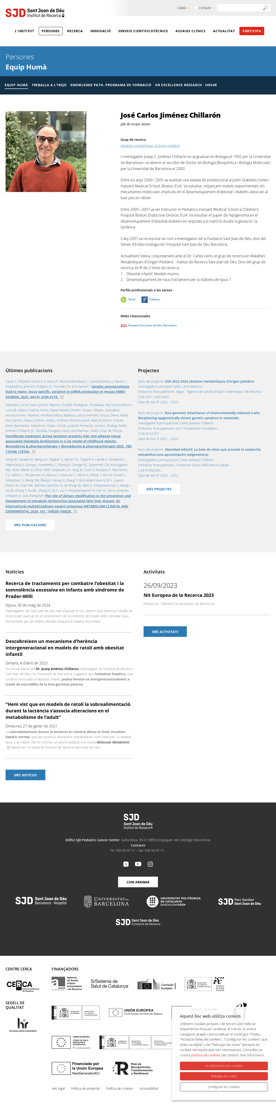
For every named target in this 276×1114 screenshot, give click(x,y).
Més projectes (159, 489)
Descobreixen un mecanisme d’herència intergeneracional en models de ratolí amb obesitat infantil (65, 647)
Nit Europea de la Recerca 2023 (179, 595)
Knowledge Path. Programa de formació (110, 85)
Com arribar (138, 882)
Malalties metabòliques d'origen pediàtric (150, 145)
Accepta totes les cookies (224, 1066)
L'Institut (24, 31)
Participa (251, 31)
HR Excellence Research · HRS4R (186, 85)
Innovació (100, 31)
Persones (51, 31)
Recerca (75, 31)
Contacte (205, 8)
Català (181, 8)
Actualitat (224, 31)
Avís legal (58, 1088)
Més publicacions (30, 525)
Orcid (131, 299)
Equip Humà (26, 67)
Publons (154, 299)
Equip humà (16, 85)
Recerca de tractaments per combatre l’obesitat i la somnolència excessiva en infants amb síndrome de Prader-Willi (65, 589)
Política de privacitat (85, 1088)
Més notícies (25, 775)
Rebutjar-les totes (224, 1076)
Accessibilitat (149, 1088)
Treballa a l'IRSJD (49, 85)
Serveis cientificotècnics (143, 31)
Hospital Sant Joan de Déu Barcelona (149, 325)
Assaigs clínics (191, 31)
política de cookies (205, 1055)
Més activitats (165, 631)
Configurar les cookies (224, 1087)
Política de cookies (119, 1088)
